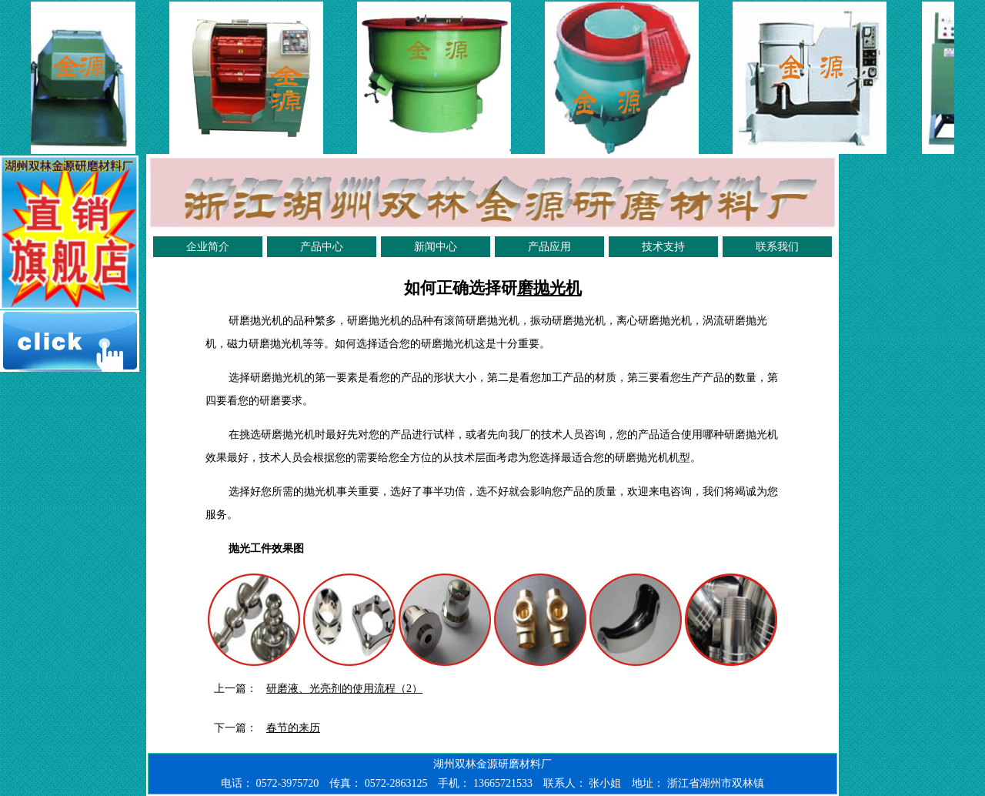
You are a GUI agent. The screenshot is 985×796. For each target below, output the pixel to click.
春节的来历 (293, 728)
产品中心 (321, 247)
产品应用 (549, 247)
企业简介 (207, 247)
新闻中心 (435, 247)
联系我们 (777, 247)
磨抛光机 (549, 288)
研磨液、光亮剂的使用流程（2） (344, 688)
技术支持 (663, 247)
